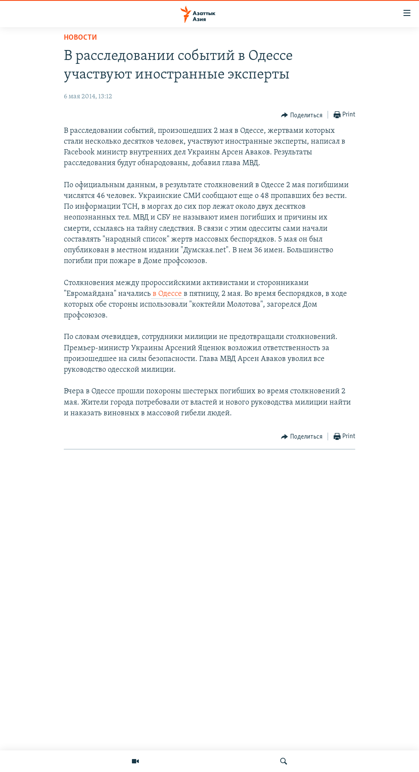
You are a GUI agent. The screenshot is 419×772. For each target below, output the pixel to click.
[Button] (301, 115)
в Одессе (167, 294)
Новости (80, 38)
